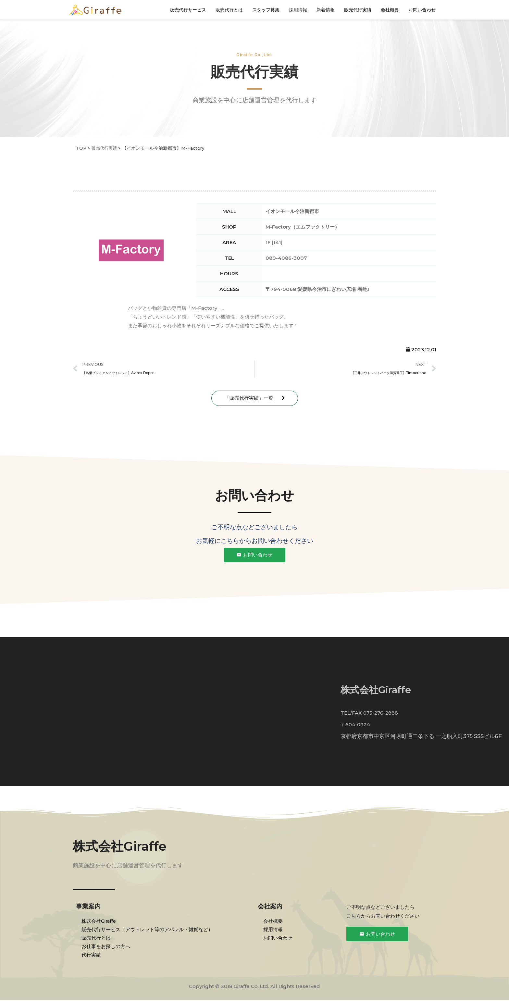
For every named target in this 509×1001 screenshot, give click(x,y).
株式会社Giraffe (121, 846)
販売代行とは (229, 9)
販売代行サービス (188, 9)
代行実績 (92, 955)
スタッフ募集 (265, 9)
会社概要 (390, 9)
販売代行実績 (357, 9)
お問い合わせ (422, 9)
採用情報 (298, 9)
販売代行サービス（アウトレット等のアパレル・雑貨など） (148, 930)
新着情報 (326, 9)
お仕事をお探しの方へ (106, 947)
